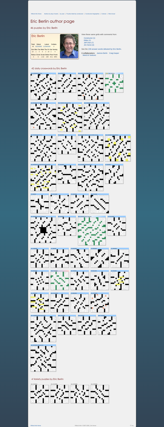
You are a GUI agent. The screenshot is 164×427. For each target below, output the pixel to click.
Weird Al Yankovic (89, 55)
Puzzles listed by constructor (74, 13)
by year (62, 13)
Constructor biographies (92, 13)
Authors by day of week (51, 13)
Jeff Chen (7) (89, 43)
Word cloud (111, 13)
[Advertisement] (74, 5)
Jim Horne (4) (89, 45)
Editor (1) (87, 40)
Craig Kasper (114, 53)
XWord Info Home (36, 13)
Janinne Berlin (102, 53)
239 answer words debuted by (104, 49)
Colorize (103, 13)
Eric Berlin (38, 36)
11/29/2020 (46, 46)
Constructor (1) (89, 38)
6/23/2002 (38, 46)
